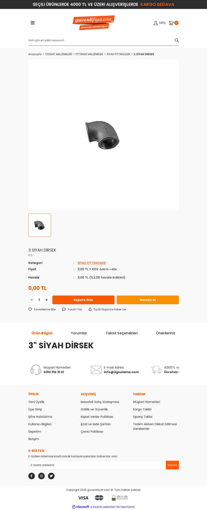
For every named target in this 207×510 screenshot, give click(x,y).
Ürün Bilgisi (42, 333)
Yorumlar (79, 333)
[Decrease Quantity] (32, 300)
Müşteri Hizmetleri (146, 402)
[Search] (103, 40)
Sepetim (34, 431)
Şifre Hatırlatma (40, 417)
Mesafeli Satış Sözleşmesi (100, 402)
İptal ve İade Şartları (96, 424)
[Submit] (172, 465)
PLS (30, 255)
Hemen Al (148, 300)
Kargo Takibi (142, 409)
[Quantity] (39, 300)
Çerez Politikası (92, 431)
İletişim (33, 439)
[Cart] (174, 23)
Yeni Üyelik (36, 402)
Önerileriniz (165, 333)
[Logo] (93, 23)
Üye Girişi (35, 409)
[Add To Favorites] (42, 309)
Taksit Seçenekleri (122, 333)
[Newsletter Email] (103, 465)
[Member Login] (160, 23)
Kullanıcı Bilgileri (39, 424)
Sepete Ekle (83, 300)
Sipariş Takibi (142, 417)
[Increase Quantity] (46, 300)
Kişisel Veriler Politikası (97, 417)
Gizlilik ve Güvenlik (94, 409)
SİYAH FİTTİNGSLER (92, 263)
